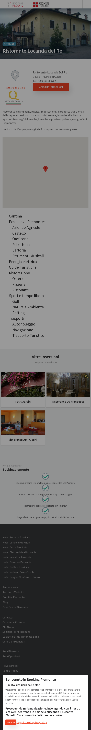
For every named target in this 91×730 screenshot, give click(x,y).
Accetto (11, 722)
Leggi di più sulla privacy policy (32, 722)
